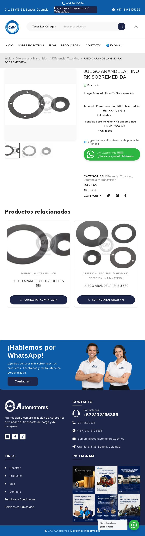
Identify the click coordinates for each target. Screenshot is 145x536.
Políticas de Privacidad (19, 507)
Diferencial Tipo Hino (65, 58)
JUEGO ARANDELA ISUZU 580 (106, 286)
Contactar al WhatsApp (38, 299)
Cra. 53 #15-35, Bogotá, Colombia (27, 9)
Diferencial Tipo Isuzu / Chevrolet (106, 273)
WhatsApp (61, 11)
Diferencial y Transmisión (32, 58)
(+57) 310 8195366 (126, 9)
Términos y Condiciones (20, 499)
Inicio (8, 58)
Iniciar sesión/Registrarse (136, 26)
